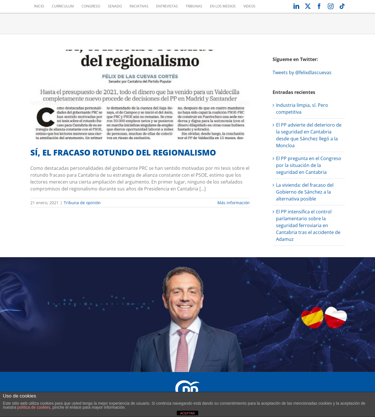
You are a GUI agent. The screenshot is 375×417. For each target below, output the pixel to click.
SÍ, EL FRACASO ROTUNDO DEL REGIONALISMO (123, 152)
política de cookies (33, 407)
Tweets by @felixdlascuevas (302, 72)
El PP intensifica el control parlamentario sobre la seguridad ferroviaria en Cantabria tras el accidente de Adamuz (308, 225)
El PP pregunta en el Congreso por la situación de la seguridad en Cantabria (308, 165)
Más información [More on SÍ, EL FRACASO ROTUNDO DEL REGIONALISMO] (233, 202)
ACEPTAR (187, 413)
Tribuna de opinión (82, 202)
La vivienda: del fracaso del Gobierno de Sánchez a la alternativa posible (305, 192)
